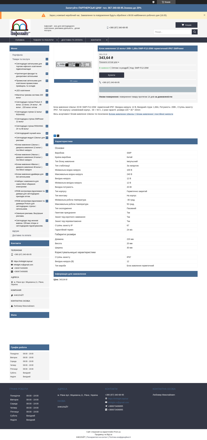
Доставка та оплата (72, 40)
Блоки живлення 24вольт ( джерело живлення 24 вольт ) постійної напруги (29, 157)
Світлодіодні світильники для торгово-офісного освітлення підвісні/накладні (29, 66)
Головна (20, 40)
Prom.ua (117, 432)
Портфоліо (17, 55)
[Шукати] (195, 31)
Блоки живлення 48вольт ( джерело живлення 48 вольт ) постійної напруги (29, 167)
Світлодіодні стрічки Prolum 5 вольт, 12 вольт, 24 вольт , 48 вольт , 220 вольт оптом (29, 104)
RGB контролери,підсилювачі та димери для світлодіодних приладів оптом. (30, 193)
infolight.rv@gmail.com (23, 265)
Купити (111, 75)
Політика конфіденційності (120, 437)
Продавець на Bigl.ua (103, 435)
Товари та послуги (43, 40)
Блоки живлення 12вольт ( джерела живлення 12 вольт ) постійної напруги (29, 147)
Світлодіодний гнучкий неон (28, 133)
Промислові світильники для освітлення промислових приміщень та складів (28, 83)
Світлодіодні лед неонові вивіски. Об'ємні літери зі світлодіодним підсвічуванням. (29, 223)
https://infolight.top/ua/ (23, 261)
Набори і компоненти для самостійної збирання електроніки (27, 184)
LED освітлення (23, 90)
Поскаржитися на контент (97, 437)
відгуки (15, 231)
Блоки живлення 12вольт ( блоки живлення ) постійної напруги (141, 114)
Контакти (96, 40)
